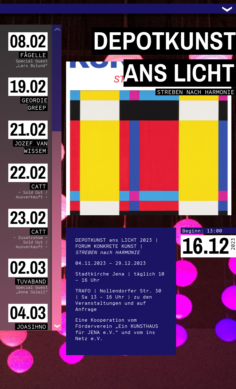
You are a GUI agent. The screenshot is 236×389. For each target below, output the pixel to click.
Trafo (12, 9)
